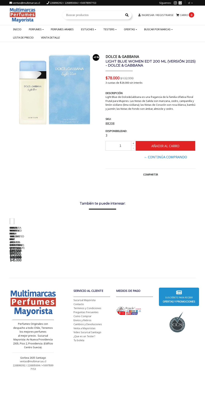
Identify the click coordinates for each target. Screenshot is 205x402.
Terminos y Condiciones (87, 334)
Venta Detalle (50, 37)
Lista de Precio (23, 37)
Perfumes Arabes (62, 29)
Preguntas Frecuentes (85, 338)
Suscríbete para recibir (179, 322)
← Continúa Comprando (165, 157)
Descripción (114, 93)
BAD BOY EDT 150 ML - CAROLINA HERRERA (149, 279)
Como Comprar (82, 342)
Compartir (150, 174)
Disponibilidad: (116, 131)
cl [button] (189, 2)
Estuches (87, 29)
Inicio (17, 29)
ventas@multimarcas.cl (25, 3)
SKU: (108, 119)
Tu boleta (78, 366)
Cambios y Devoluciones (87, 350)
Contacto (78, 330)
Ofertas (129, 29)
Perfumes (35, 29)
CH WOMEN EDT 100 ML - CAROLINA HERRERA (37, 279)
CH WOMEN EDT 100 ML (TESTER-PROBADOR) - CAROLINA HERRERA (93, 281)
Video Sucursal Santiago (87, 358)
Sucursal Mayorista (84, 326)
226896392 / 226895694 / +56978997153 (71, 3)
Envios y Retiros (82, 346)
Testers (109, 29)
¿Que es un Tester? (84, 362)
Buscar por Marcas (157, 29)
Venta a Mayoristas (84, 354)
